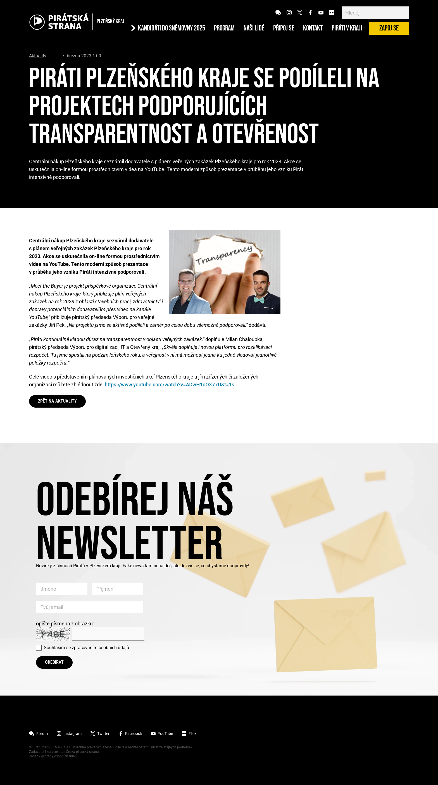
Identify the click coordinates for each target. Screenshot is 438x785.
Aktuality (37, 56)
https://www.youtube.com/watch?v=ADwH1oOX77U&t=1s (169, 384)
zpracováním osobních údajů (100, 647)
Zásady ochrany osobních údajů (53, 756)
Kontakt (313, 28)
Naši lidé (254, 28)
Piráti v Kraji (347, 28)
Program (224, 28)
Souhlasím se (86, 647)
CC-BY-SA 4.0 (61, 747)
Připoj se (283, 28)
